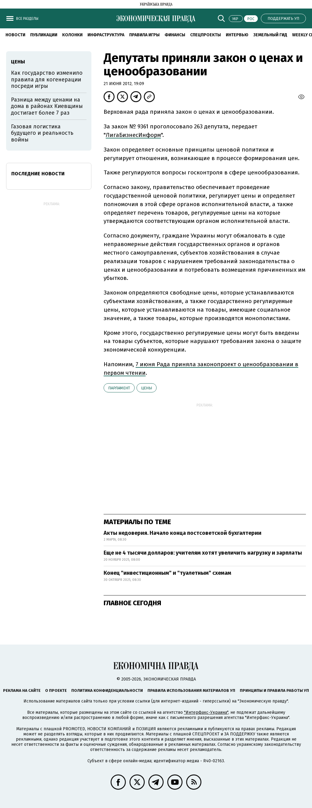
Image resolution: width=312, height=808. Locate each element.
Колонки (72, 35)
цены (146, 388)
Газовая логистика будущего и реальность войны (42, 133)
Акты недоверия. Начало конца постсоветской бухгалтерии (182, 533)
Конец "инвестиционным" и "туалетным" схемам (167, 573)
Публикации (43, 35)
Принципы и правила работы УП (274, 690)
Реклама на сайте (22, 690)
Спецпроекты (205, 35)
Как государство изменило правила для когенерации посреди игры (47, 79)
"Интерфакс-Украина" (206, 712)
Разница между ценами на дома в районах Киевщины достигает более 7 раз (47, 106)
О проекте (56, 690)
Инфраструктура (105, 35)
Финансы (175, 35)
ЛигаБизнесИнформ (133, 134)
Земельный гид (270, 35)
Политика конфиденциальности (107, 690)
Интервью (237, 35)
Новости (15, 35)
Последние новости (38, 174)
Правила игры (144, 35)
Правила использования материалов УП (191, 690)
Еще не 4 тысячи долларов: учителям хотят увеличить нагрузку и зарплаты (203, 552)
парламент (119, 388)
